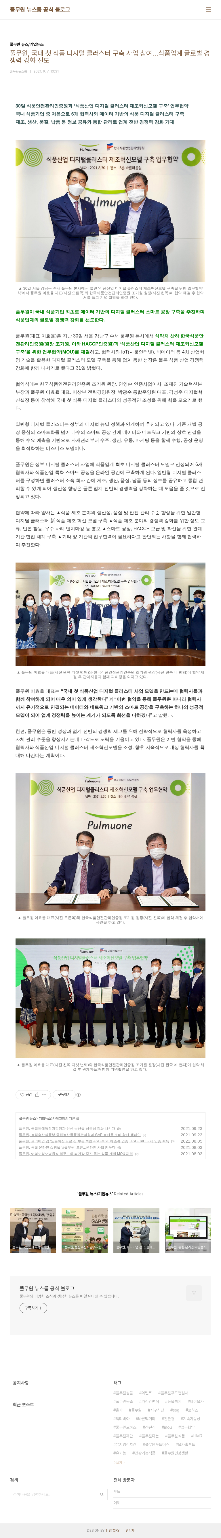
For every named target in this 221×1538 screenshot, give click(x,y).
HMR (197, 1436)
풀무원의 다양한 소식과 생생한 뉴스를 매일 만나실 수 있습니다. (69, 1296)
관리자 (130, 1531)
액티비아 (122, 1418)
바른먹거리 (146, 1418)
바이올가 (197, 1401)
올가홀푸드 (186, 1444)
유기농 (121, 1453)
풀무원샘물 (124, 1393)
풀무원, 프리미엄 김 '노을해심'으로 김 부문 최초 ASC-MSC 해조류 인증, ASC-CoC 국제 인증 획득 (94, 1141)
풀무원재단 (124, 1436)
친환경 (169, 1418)
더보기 (117, 1463)
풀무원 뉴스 (27, 1119)
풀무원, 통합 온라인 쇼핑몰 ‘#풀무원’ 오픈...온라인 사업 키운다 (67, 1147)
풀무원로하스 (126, 1427)
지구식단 (157, 1410)
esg (176, 1410)
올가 (119, 1410)
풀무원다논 (150, 1436)
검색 (101, 1494)
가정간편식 (150, 1401)
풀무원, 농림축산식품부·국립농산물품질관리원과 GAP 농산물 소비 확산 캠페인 (80, 1135)
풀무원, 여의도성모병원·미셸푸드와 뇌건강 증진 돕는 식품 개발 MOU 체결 (76, 1154)
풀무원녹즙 (124, 1401)
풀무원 (136, 1410)
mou (168, 1427)
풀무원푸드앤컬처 (174, 1393)
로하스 (193, 1410)
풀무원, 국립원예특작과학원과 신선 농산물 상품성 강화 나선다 (67, 1129)
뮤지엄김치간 (126, 1444)
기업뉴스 (45, 1119)
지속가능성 (191, 1418)
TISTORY (112, 1531)
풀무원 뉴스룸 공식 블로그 (40, 9)
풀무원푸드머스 (157, 1444)
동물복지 (174, 1401)
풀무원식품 (176, 1436)
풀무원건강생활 (176, 1453)
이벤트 (147, 1393)
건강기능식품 (145, 1453)
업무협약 (188, 1427)
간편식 (150, 1427)
